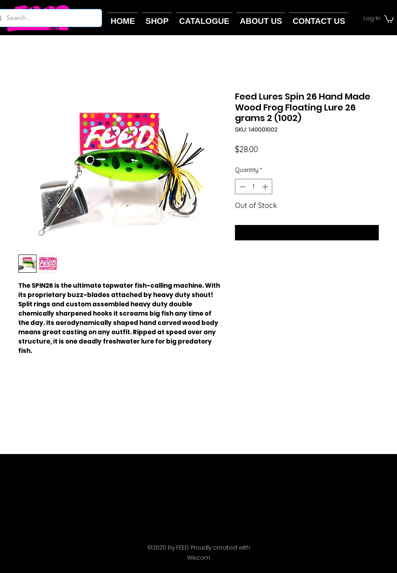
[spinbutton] (253, 186)
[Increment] (265, 186)
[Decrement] (241, 186)
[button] (389, 19)
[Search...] (45, 18)
